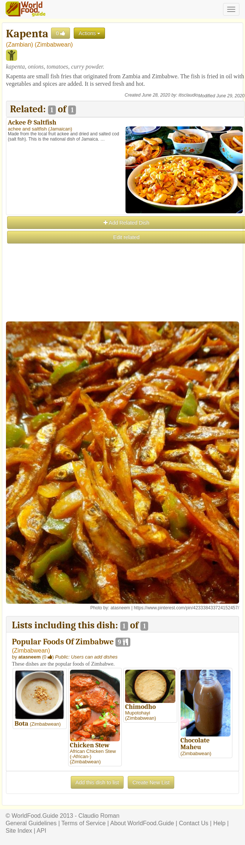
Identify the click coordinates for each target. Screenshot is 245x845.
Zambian (19, 44)
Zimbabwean (54, 44)
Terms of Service (83, 823)
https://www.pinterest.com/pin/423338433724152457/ (186, 607)
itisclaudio (188, 95)
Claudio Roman (99, 816)
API (41, 830)
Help (219, 823)
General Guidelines (31, 823)
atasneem (120, 607)
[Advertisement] (125, 297)
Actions (89, 33)
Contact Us (193, 823)
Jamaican (60, 129)
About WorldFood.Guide (142, 823)
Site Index (19, 830)
